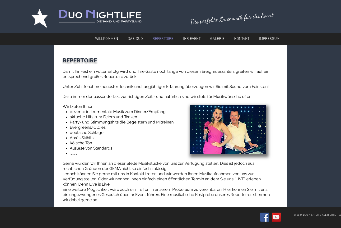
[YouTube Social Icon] (276, 217)
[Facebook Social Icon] (264, 217)
